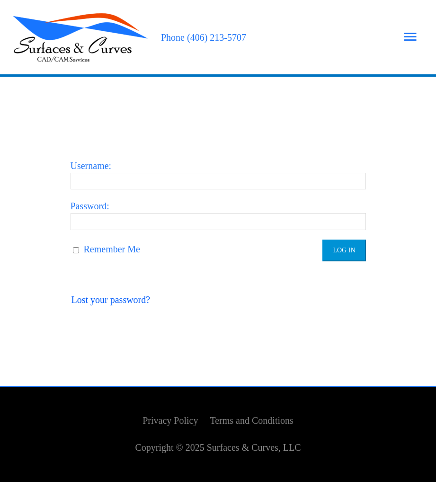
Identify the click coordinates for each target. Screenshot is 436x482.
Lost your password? (111, 300)
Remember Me (106, 249)
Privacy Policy (170, 420)
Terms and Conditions (251, 420)
